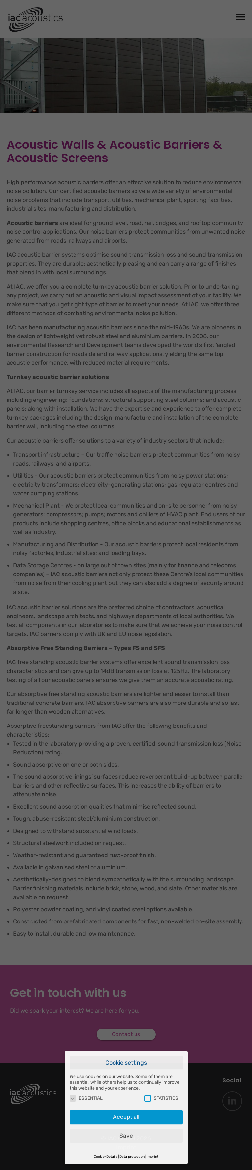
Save (126, 1122)
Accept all (126, 1104)
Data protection (132, 1143)
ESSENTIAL (86, 1085)
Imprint (152, 1143)
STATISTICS (161, 1085)
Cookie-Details (105, 1143)
